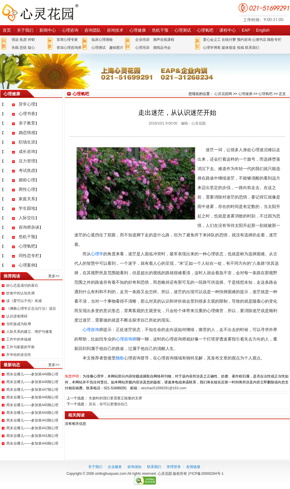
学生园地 (27, 208)
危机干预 (160, 30)
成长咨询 (27, 151)
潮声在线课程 (163, 40)
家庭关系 (27, 198)
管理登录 (174, 467)
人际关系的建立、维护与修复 (29, 332)
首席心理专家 (67, 40)
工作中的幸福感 (18, 339)
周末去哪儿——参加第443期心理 (32, 420)
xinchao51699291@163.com (163, 388)
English (263, 30)
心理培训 (142, 48)
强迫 (15, 40)
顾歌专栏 (274, 40)
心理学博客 (212, 48)
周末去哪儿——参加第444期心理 (32, 413)
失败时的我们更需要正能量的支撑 (115, 398)
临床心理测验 (102, 40)
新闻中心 (47, 30)
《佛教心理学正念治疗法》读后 (31, 308)
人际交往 (27, 217)
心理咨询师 (126, 339)
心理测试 (182, 30)
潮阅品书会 (162, 48)
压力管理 (27, 161)
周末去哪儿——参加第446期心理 (32, 397)
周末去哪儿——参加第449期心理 (32, 374)
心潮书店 (259, 40)
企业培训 (142, 40)
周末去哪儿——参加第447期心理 (32, 390)
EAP (246, 30)
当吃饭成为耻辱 (18, 324)
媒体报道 (229, 48)
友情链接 (193, 467)
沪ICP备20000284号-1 (205, 474)
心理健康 (137, 30)
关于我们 (25, 30)
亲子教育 (27, 123)
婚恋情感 (27, 132)
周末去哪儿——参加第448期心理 (32, 382)
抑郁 (31, 40)
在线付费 (229, 40)
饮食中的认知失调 (20, 293)
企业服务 (115, 467)
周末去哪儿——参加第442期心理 (32, 428)
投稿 (240, 48)
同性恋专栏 (29, 255)
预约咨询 (244, 40)
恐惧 (23, 48)
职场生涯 (27, 142)
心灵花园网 (40, 12)
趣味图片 (116, 48)
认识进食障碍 (17, 316)
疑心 (31, 48)
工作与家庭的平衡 (20, 347)
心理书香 (27, 113)
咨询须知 (134, 467)
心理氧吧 (205, 30)
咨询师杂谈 (29, 227)
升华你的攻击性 (18, 355)
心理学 (97, 253)
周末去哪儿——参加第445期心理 (32, 405)
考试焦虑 (27, 170)
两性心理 (27, 189)
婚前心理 (27, 179)
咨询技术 (115, 30)
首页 (7, 30)
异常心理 (27, 104)
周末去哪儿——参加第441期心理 (32, 436)
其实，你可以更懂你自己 (108, 404)
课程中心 (227, 30)
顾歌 (120, 358)
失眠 (15, 48)
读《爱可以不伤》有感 (24, 301)
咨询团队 (92, 30)
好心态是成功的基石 (22, 285)
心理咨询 (70, 30)
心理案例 (27, 265)
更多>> (53, 276)
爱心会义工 (212, 40)
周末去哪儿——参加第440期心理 (32, 443)
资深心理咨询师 (69, 48)
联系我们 (252, 48)
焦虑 (23, 40)
